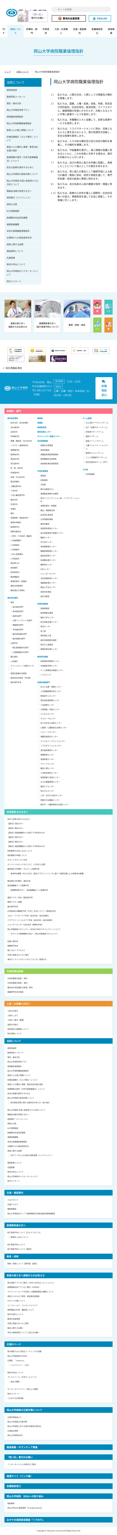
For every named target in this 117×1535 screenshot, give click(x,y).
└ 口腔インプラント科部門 (21, 621)
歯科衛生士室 (45, 636)
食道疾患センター (47, 759)
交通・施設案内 (79, 31)
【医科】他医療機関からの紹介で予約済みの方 (26, 833)
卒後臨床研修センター (49, 666)
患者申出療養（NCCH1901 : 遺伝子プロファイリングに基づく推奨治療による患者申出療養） (48, 874)
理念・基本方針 (14, 103)
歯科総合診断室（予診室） (21, 678)
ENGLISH (100, 18)
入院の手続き (12, 1011)
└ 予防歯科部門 (16, 630)
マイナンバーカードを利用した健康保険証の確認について (30, 1292)
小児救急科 (15, 559)
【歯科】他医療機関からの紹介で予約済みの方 (26, 847)
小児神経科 (15, 545)
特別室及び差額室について (18, 1029)
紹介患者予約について (16, 1245)
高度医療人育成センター (50, 778)
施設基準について (15, 251)
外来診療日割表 (15, 971)
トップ (7, 72)
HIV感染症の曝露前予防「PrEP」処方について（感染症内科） (32, 911)
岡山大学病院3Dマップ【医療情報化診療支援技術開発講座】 (31, 1214)
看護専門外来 (12, 946)
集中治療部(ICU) (47, 489)
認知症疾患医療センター (50, 701)
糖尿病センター (46, 565)
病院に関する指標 (15, 244)
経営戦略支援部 (46, 613)
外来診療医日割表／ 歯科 (17, 983)
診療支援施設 (42, 604)
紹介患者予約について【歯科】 (19, 1249)
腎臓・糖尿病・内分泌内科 (21, 441)
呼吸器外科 (15, 473)
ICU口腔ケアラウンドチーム (97, 423)
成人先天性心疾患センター (51, 723)
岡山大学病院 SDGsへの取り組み (25, 1496)
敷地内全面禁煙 (68, 18)
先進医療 (11, 258)
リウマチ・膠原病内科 (19, 446)
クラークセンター (47, 764)
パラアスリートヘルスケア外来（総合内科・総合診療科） (30, 920)
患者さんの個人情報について (20, 130)
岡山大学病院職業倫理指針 (19, 123)
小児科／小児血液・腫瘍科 (21, 536)
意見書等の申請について (17, 856)
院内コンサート (14, 281)
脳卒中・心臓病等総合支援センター (54, 805)
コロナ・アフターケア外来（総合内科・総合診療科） (28, 916)
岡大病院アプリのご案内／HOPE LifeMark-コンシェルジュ (30, 1283)
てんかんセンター (47, 714)
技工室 (43, 631)
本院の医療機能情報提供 (18, 231)
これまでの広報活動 (15, 1398)
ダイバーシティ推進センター (49, 437)
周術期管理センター (48, 547)
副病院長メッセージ (16, 97)
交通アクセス (12, 1205)
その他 (85, 470)
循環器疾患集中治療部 (49, 494)
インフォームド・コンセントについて (22, 1305)
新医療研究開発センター (50, 661)
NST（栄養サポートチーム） (97, 427)
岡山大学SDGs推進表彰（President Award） (25, 1508)
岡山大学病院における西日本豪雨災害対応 (24, 1426)
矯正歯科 (14, 657)
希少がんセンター (47, 791)
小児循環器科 (16, 541)
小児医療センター (47, 705)
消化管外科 (15, 464)
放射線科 (14, 568)
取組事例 (11, 1504)
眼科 (12, 514)
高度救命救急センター (49, 529)
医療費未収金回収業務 (17, 218)
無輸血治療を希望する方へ (19, 191)
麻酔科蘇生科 (16, 532)
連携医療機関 (13, 224)
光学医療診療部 (46, 520)
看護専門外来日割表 (15, 992)
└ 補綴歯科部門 (16, 625)
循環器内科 (15, 450)
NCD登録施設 (13, 211)
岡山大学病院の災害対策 (17, 1422)
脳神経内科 (15, 455)
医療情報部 (44, 609)
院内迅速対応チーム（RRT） (97, 462)
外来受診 (46, 31)
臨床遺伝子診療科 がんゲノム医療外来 (23, 869)
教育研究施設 (42, 657)
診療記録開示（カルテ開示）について (22, 139)
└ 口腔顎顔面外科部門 (19, 652)
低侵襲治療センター (48, 560)
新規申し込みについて (19, 1237)
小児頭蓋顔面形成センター (51, 692)
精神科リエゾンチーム (95, 453)
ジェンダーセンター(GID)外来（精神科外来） (25, 925)
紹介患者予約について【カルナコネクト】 (24, 1233)
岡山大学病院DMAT (15, 1436)
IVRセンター (45, 569)
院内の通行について (15, 1315)
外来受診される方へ (17, 812)
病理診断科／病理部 (19, 582)
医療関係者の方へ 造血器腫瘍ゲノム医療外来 (29, 890)
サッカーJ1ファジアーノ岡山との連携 (22, 1389)
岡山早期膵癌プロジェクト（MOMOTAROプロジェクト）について (33, 930)
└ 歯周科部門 (16, 616)
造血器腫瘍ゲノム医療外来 (18, 886)
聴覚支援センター (44, 432)
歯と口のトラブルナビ (16, 951)
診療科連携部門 (43, 682)
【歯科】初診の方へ (15, 837)
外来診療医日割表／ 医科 (17, 979)
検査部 (43, 476)
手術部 (43, 485)
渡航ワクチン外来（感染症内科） (20, 898)
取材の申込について (16, 264)
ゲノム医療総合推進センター (52, 671)
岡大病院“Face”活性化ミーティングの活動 (24, 1352)
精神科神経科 (16, 523)
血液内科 (14, 432)
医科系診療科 (12, 419)
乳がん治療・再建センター (51, 687)
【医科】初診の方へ (15, 824)
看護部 (40, 423)
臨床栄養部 (44, 524)
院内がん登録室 (46, 645)
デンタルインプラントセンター (52, 741)
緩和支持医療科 (17, 586)
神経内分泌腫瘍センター (50, 800)
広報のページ (14, 1344)
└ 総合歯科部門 (16, 607)
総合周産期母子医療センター (52, 533)
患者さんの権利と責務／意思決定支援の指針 (22, 149)
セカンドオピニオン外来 (17, 860)
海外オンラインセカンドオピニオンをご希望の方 (27, 960)
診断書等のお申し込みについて (19, 851)
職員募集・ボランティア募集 (22, 1447)
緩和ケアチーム (92, 437)
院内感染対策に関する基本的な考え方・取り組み (30, 1103)
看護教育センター (47, 755)
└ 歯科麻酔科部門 (17, 639)
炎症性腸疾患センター (49, 578)
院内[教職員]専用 (12, 368)
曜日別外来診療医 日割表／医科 (20, 988)
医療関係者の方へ (16, 1226)
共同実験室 (90, 474)
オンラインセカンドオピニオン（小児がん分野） (27, 865)
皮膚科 (13, 509)
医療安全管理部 (46, 446)
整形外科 (14, 500)
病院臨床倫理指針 (15, 117)
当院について (15, 31)
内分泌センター (46, 542)
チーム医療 (87, 419)
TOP (3, 31)
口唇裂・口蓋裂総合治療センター (53, 728)
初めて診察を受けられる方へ (19, 819)
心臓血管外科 (16, 486)
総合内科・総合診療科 (19, 423)
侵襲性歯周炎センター (49, 737)
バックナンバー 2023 (20, 1365)
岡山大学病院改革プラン (18, 110)
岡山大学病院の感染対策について (22, 174)
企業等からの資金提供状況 (19, 238)
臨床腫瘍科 (15, 577)
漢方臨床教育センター (49, 750)
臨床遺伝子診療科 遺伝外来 (19, 881)
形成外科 (14, 505)
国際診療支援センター (49, 649)
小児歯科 (14, 661)
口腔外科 (14, 643)
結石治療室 (44, 597)
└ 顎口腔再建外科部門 (19, 648)
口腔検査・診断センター (50, 710)
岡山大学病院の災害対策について (24, 1410)
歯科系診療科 (12, 598)
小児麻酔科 (15, 550)
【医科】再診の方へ (15, 828)
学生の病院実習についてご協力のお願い (23, 1333)
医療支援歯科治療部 (19, 674)
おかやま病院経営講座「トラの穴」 (26, 1520)
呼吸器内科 (15, 437)
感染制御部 (44, 450)
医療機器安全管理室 (48, 459)
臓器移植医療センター (49, 551)
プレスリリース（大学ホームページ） (22, 1377)
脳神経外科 (15, 527)
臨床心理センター (47, 769)
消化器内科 (15, 427)
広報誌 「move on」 (16, 1361)
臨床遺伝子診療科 (18, 591)
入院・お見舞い (61, 31)
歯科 (12, 603)
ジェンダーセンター (48, 574)
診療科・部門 (31, 31)
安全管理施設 (42, 441)
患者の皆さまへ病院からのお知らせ (26, 1276)
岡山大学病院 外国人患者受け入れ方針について (22, 183)
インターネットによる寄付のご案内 (21, 1465)
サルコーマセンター (48, 719)
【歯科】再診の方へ (15, 842)
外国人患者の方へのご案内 (18, 955)
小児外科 (14, 491)
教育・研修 (13, 1257)
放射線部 (44, 480)
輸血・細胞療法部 (47, 510)
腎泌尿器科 (15, 482)
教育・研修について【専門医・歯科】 (22, 1264)
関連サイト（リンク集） (20, 1476)
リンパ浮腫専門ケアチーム (96, 458)
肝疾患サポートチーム (95, 432)
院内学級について (14, 1034)
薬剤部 (40, 419)
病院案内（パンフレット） (19, 198)
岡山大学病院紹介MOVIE (17, 1356)
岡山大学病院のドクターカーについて (22, 273)
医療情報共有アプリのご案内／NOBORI (23, 1287)
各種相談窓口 (97, 31)
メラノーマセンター (48, 732)
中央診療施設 (42, 471)
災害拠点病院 (12, 1431)
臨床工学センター (47, 618)
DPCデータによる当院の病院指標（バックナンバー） (32, 1156)
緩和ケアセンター (47, 787)
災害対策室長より (14, 1417)
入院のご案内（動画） (16, 1020)
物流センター (45, 627)
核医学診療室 (45, 592)
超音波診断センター (48, 556)
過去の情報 (15, 1382)
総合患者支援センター (49, 622)
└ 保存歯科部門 (16, 612)
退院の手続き (12, 1025)
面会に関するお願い (15, 1328)
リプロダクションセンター (51, 746)
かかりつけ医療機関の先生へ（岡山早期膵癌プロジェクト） (35, 934)
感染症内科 (15, 459)
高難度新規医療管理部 (49, 455)
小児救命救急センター (49, 773)
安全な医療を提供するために (20, 167)
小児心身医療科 (17, 554)
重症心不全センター (48, 588)
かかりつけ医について (16, 1301)
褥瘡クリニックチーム (95, 441)
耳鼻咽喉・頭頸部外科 (19, 518)
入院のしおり (12, 1016)
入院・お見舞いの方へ (18, 1004)
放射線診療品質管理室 (49, 464)
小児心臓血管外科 (18, 495)
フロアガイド (12, 1200)
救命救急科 (15, 572)
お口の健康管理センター (50, 782)
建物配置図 (11, 1209)
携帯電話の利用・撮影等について (20, 1310)
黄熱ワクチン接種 (14, 902)
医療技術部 (41, 427)
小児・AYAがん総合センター (51, 796)
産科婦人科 (15, 563)
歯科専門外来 (16, 683)
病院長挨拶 (12, 90)
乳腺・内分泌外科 (18, 477)
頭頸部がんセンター (48, 696)
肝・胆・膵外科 (17, 468)
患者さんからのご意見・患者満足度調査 (23, 1297)
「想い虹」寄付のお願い (20, 1457)
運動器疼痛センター (48, 583)
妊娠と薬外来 (12, 941)
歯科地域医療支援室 (48, 640)
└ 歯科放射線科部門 (18, 634)
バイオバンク (45, 675)
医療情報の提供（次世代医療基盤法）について (22, 159)
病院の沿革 (12, 204)
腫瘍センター (45, 538)
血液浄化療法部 (46, 515)
